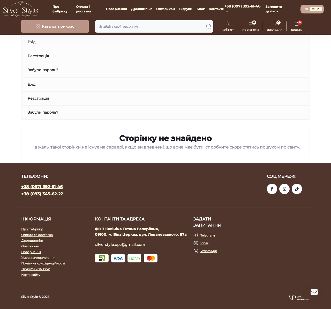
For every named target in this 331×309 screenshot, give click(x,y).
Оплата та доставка (37, 235)
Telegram (207, 235)
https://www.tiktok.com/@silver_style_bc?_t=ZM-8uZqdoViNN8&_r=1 (297, 189)
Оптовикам (165, 9)
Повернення (116, 9)
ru (306, 9)
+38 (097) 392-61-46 (42, 186)
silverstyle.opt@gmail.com (120, 244)
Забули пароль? (43, 70)
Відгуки (185, 9)
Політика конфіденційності (43, 263)
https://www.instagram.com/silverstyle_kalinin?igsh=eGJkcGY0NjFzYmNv (284, 189)
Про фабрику (32, 229)
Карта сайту (30, 275)
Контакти (216, 9)
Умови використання (38, 258)
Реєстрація (38, 56)
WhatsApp (208, 251)
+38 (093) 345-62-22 (42, 194)
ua (315, 9)
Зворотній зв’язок (35, 269)
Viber (204, 243)
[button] (299, 298)
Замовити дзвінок (274, 9)
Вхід (31, 42)
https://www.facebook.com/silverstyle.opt (272, 189)
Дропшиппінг (32, 240)
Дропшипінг (141, 9)
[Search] (208, 26)
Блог (201, 9)
